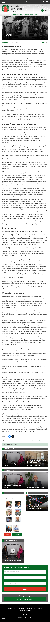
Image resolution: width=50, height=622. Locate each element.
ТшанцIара (29, 1)
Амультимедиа (31, 608)
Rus (39, 6)
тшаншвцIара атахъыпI (33, 441)
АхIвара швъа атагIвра (25, 599)
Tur (46, 6)
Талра (22, 1)
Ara (46, 10)
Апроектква (39, 608)
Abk (39, 10)
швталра (23, 441)
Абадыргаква (22, 608)
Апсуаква (5, 42)
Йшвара (25, 589)
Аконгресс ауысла (12, 608)
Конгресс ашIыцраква (25, 611)
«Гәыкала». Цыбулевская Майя (12, 560)
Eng (42, 6)
